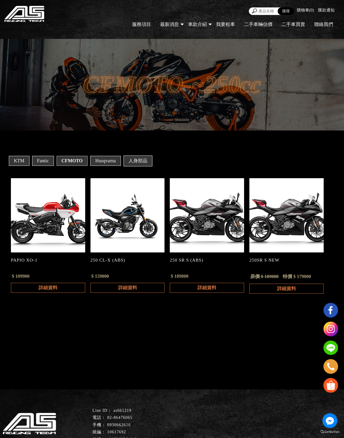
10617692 (116, 432)
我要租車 (225, 24)
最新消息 (169, 24)
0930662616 (119, 425)
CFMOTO (72, 160)
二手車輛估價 (258, 24)
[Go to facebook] (329, 420)
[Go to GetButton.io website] (329, 432)
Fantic (43, 160)
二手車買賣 (293, 24)
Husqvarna (105, 160)
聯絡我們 (323, 24)
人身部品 (138, 160)
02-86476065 (120, 417)
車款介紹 (197, 24)
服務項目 (141, 24)
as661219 (122, 410)
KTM (19, 160)
